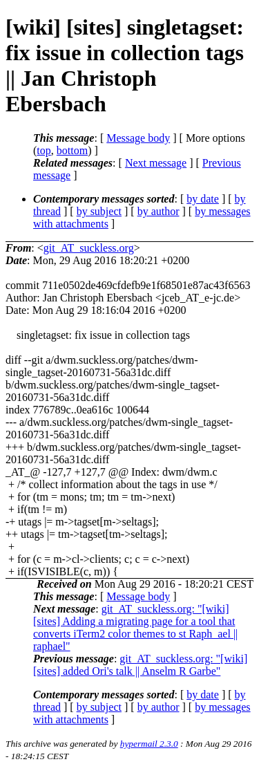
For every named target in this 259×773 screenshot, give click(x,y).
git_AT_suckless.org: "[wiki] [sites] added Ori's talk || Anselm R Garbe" (140, 665)
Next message (155, 163)
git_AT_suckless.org (89, 248)
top (43, 150)
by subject (99, 211)
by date (202, 199)
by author (158, 211)
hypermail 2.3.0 (149, 743)
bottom (72, 150)
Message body (138, 138)
